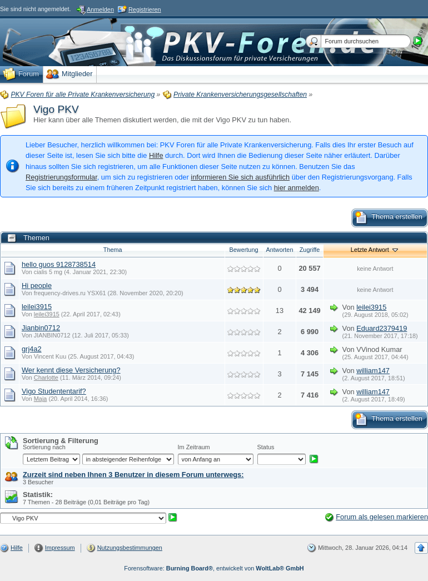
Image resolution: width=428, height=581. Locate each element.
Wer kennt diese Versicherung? (71, 370)
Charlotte (46, 377)
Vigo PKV (56, 109)
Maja (40, 398)
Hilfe (156, 155)
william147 (373, 370)
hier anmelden (296, 187)
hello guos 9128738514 (59, 264)
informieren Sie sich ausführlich (240, 177)
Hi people (37, 285)
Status (266, 447)
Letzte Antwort (375, 249)
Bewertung (244, 249)
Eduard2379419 (381, 328)
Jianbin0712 (41, 328)
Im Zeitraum (194, 447)
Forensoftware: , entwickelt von (213, 568)
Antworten (279, 249)
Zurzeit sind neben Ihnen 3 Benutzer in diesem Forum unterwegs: (133, 474)
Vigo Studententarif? (54, 391)
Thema (112, 249)
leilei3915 (37, 306)
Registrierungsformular (61, 177)
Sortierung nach (44, 447)
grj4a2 (32, 349)
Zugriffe (310, 249)
